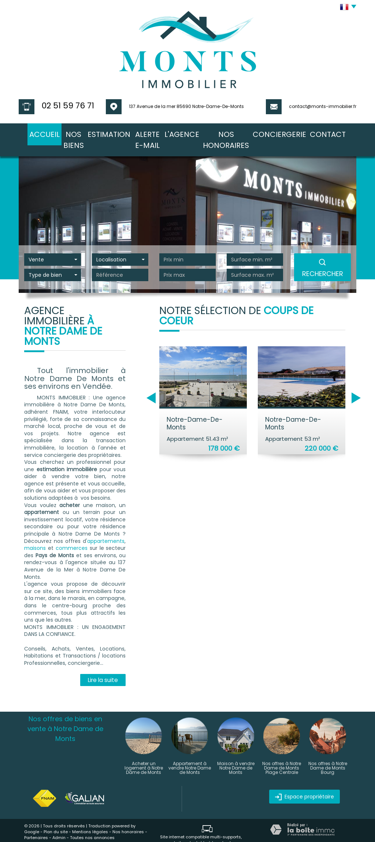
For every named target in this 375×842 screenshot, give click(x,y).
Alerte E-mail (155, 132)
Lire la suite (103, 666)
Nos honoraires (128, 817)
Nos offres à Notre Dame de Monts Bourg (327, 753)
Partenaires (36, 823)
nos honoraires (242, 132)
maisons (35, 533)
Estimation (110, 132)
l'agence (196, 132)
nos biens (70, 132)
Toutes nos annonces (92, 823)
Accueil (35, 132)
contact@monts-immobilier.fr (322, 106)
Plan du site (56, 817)
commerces (72, 533)
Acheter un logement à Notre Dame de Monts (144, 753)
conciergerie (294, 132)
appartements (106, 526)
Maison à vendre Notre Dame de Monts (236, 753)
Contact (337, 132)
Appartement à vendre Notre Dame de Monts (189, 753)
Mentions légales (90, 817)
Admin (59, 823)
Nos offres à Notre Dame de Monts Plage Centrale (281, 753)
